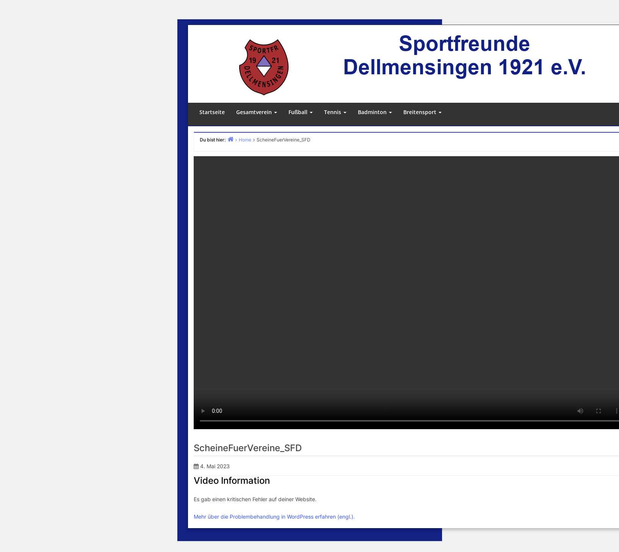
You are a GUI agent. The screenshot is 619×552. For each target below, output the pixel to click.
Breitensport (422, 112)
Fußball (300, 112)
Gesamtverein (256, 112)
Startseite (212, 112)
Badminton (375, 112)
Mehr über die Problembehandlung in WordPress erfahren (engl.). (274, 516)
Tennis (335, 112)
